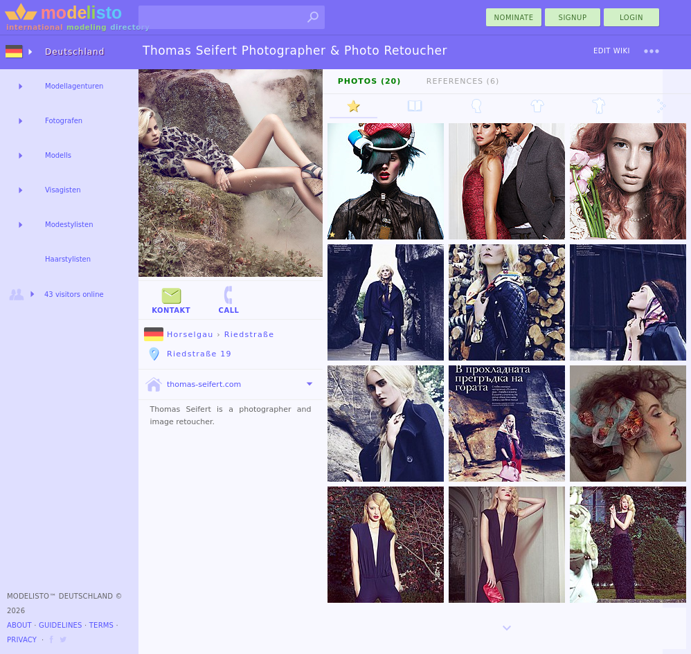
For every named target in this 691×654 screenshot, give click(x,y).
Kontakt (171, 299)
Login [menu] (631, 17)
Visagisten (62, 190)
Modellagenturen (74, 86)
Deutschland (75, 52)
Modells (58, 155)
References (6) (463, 81)
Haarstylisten (68, 259)
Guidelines (60, 625)
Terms (101, 625)
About (19, 625)
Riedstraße (249, 334)
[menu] (651, 51)
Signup (573, 17)
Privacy (22, 640)
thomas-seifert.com (192, 384)
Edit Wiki (611, 51)
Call (228, 299)
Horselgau (178, 334)
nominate (514, 17)
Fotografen (63, 121)
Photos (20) (370, 81)
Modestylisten (69, 224)
